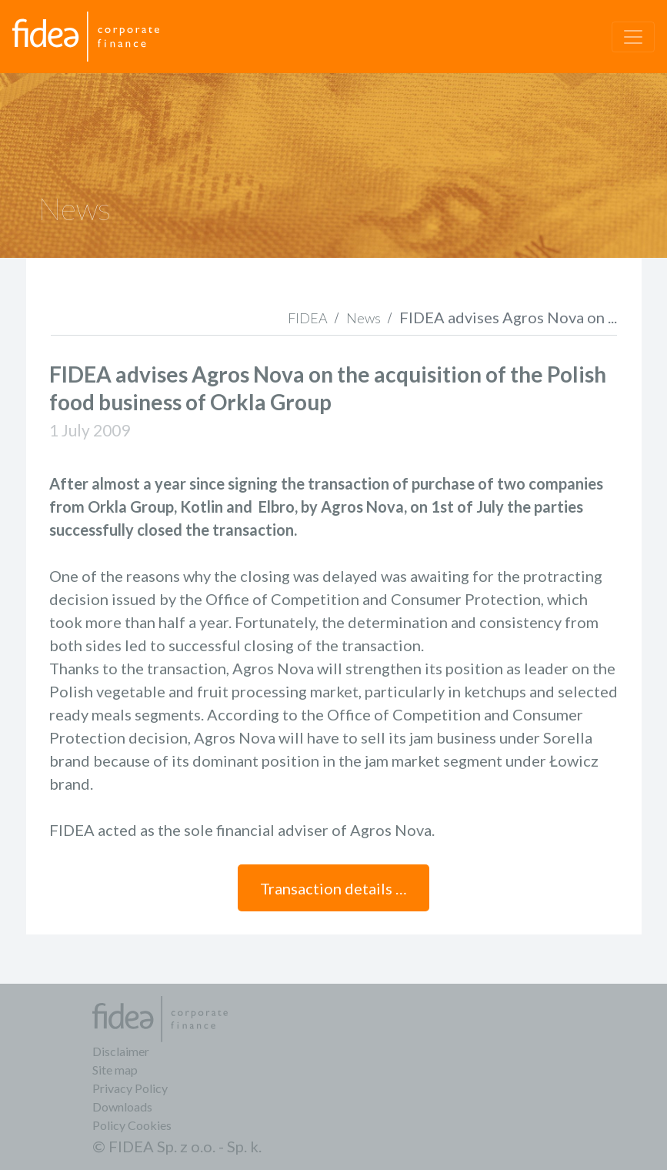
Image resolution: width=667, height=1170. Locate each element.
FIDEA (308, 317)
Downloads (122, 1106)
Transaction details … (333, 888)
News (363, 317)
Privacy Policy (130, 1088)
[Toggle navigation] (633, 37)
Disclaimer (120, 1051)
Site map (115, 1069)
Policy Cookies (132, 1125)
